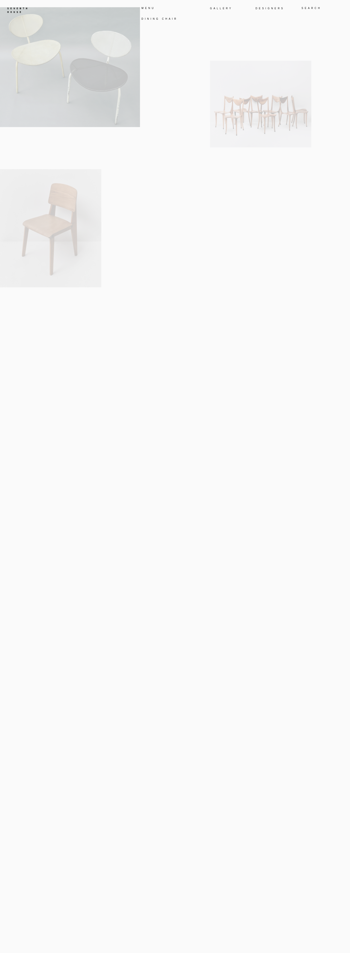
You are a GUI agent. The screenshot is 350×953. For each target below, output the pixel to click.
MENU (148, 8)
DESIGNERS (269, 8)
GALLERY (221, 8)
